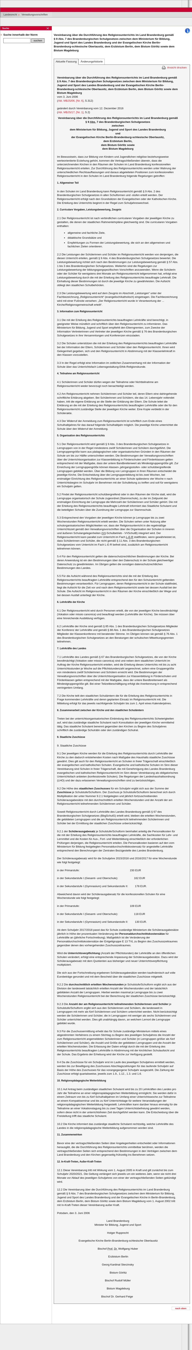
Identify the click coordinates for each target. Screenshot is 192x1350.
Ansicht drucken (177, 67)
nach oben (181, 1308)
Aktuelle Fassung (66, 61)
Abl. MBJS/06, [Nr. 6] (70, 100)
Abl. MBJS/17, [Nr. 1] (70, 112)
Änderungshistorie (92, 61)
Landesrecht (10, 14)
